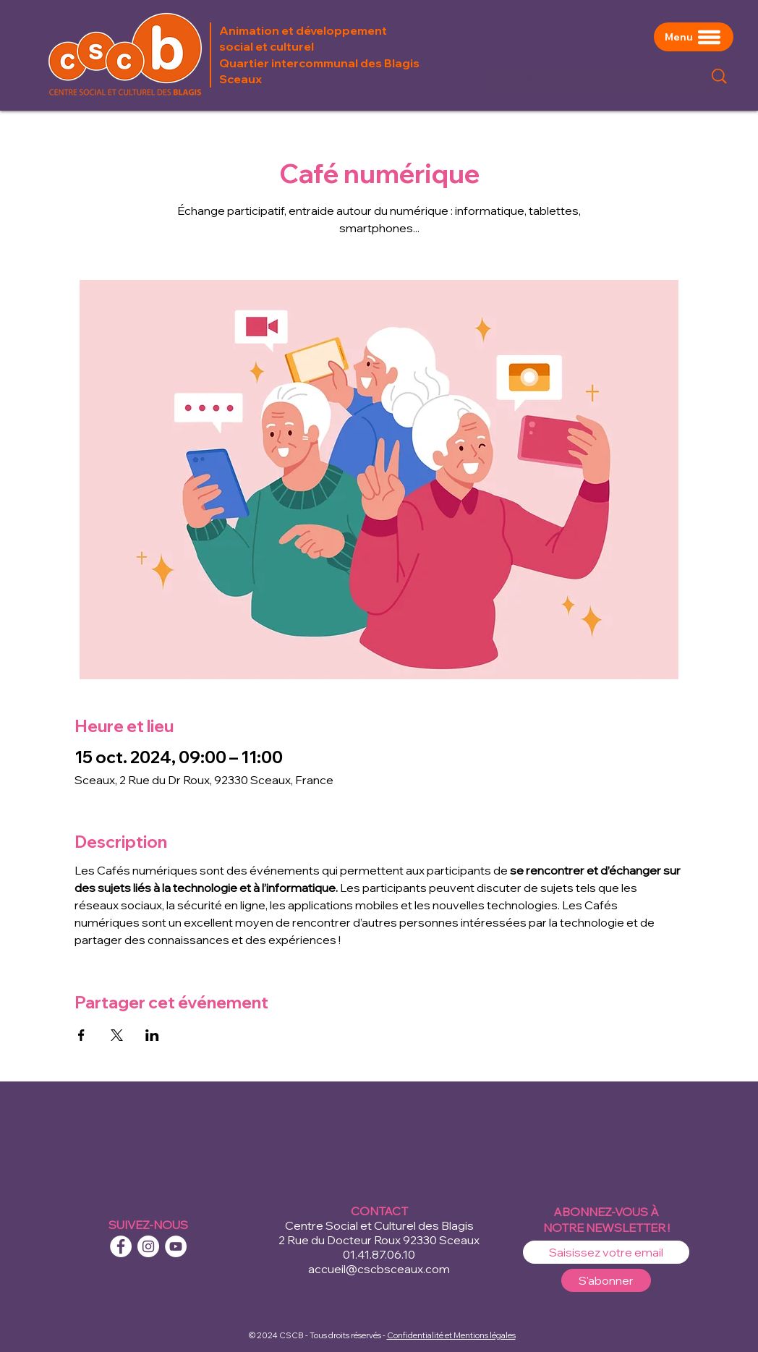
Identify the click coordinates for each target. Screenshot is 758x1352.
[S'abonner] (606, 1280)
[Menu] (693, 36)
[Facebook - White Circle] (121, 1246)
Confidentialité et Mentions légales (451, 1335)
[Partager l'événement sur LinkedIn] (152, 1035)
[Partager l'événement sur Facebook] (81, 1035)
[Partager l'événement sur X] (117, 1035)
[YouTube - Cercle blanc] (176, 1246)
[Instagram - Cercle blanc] (148, 1246)
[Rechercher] (584, 76)
